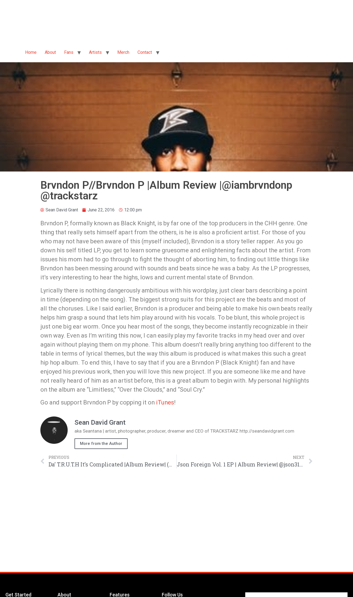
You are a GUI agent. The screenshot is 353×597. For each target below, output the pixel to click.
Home (31, 52)
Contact (144, 52)
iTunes (165, 402)
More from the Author (101, 443)
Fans (68, 52)
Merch (123, 52)
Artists (95, 52)
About (50, 52)
